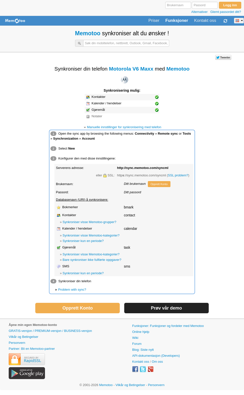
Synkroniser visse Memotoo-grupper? (89, 222)
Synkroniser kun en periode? (83, 241)
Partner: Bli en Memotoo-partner (32, 349)
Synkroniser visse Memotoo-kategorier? (91, 235)
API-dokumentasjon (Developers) (156, 355)
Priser (153, 20)
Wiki (135, 338)
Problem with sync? (72, 289)
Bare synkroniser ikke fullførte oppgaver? (92, 260)
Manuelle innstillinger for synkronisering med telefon (124, 127)
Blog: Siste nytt (143, 350)
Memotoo (87, 33)
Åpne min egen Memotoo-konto (33, 325)
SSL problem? (178, 175)
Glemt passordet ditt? (225, 12)
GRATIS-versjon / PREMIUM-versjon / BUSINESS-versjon (50, 331)
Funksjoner (176, 20)
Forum (137, 344)
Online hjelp (140, 332)
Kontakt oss (205, 20)
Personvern (17, 343)
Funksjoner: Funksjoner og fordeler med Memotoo (168, 326)
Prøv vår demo (166, 308)
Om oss (157, 361)
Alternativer (199, 12)
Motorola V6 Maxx (131, 69)
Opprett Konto (159, 184)
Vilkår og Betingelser (23, 337)
